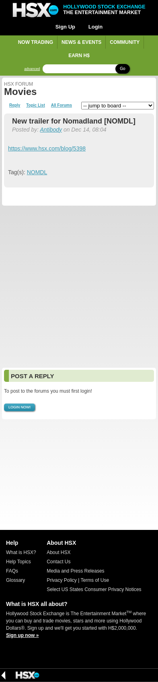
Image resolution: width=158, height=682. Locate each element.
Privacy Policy (62, 580)
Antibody (51, 129)
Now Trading (35, 42)
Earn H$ (79, 55)
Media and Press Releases (75, 571)
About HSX (58, 552)
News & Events (81, 42)
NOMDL (37, 172)
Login (95, 27)
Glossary (15, 580)
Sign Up (65, 27)
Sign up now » (22, 635)
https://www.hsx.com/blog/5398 (47, 148)
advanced (32, 69)
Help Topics (18, 562)
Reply (14, 105)
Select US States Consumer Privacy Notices (94, 589)
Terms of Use (94, 580)
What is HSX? (21, 552)
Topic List (35, 105)
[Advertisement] (79, 287)
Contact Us (58, 562)
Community (125, 42)
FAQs (12, 571)
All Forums (61, 105)
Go (122, 68)
